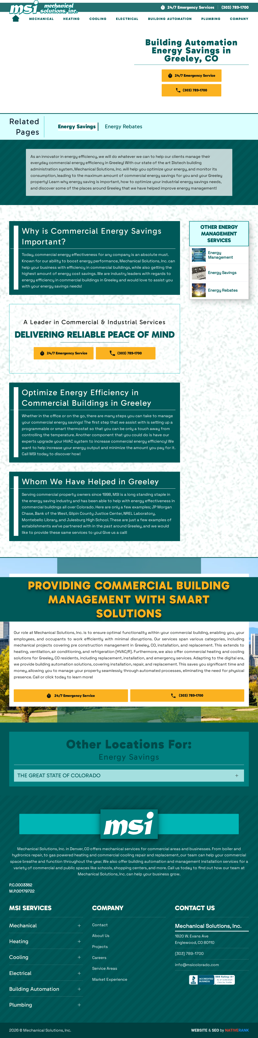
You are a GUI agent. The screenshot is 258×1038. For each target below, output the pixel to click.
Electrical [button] (127, 19)
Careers (99, 957)
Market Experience (109, 979)
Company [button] (239, 19)
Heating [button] (71, 19)
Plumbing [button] (211, 19)
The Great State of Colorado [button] (58, 775)
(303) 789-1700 (189, 953)
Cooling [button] (98, 19)
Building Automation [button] (170, 19)
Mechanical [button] (41, 19)
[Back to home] (43, 7)
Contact (100, 924)
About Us (100, 935)
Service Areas (104, 968)
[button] (187, 7)
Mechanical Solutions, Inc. (208, 926)
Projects (100, 946)
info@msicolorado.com (197, 964)
